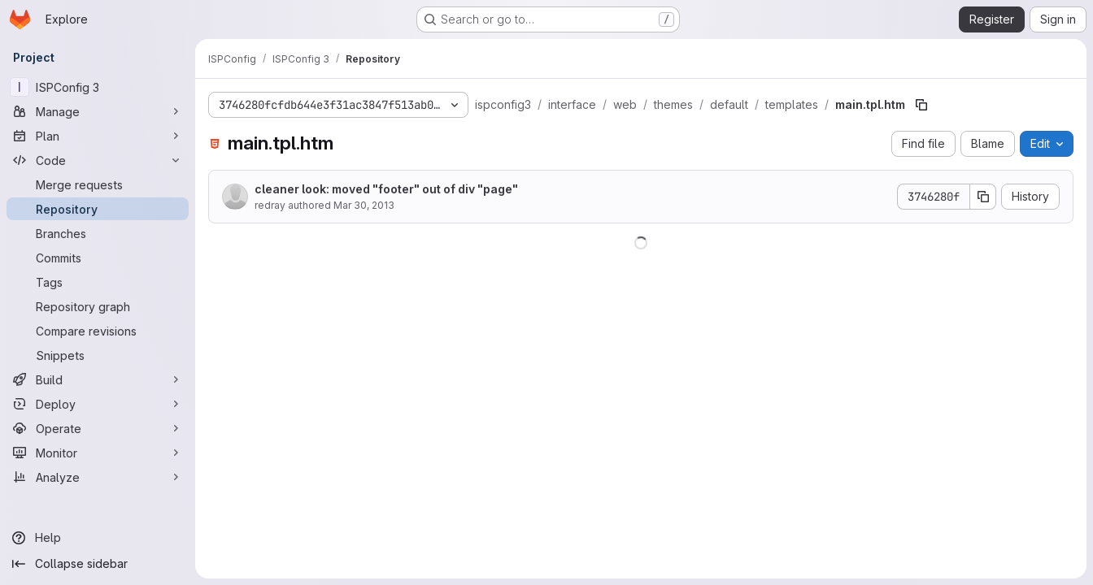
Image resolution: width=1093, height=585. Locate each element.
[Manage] (98, 111)
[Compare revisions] (98, 330)
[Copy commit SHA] (983, 197)
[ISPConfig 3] (98, 87)
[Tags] (98, 282)
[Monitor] (98, 452)
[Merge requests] (98, 184)
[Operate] (98, 428)
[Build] (98, 379)
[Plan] (98, 135)
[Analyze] (98, 477)
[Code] (98, 160)
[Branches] (98, 233)
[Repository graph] (98, 306)
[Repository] (98, 208)
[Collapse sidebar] (98, 563)
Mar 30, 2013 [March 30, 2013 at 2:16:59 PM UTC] (363, 205)
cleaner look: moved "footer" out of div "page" (386, 189)
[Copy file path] (921, 105)
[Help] (98, 537)
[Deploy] (98, 403)
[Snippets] (98, 355)
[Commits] (98, 257)
